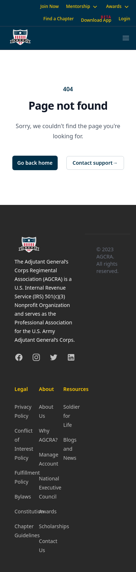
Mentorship (82, 6)
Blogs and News (70, 448)
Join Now (49, 6)
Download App (96, 20)
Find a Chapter (59, 19)
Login (124, 19)
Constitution (29, 511)
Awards (118, 6)
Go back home (35, 162)
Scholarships (54, 526)
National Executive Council (50, 487)
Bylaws (23, 496)
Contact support (95, 163)
